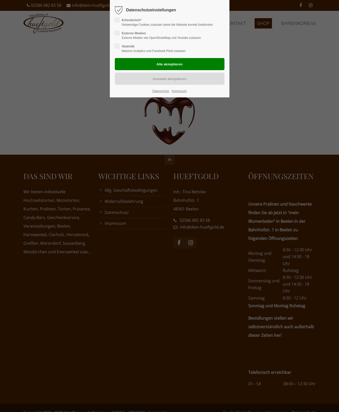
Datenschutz (160, 91)
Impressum (179, 91)
